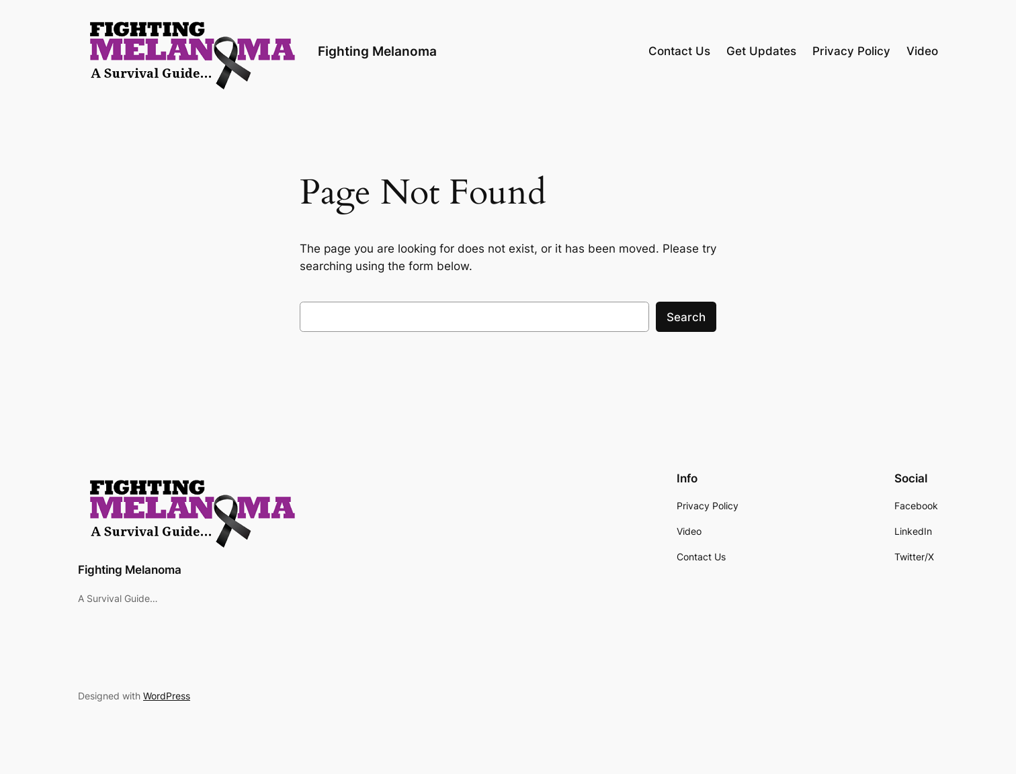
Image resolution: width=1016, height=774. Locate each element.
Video (922, 51)
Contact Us (679, 51)
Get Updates (761, 51)
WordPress (166, 695)
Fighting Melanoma (377, 51)
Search (686, 317)
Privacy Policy (851, 51)
